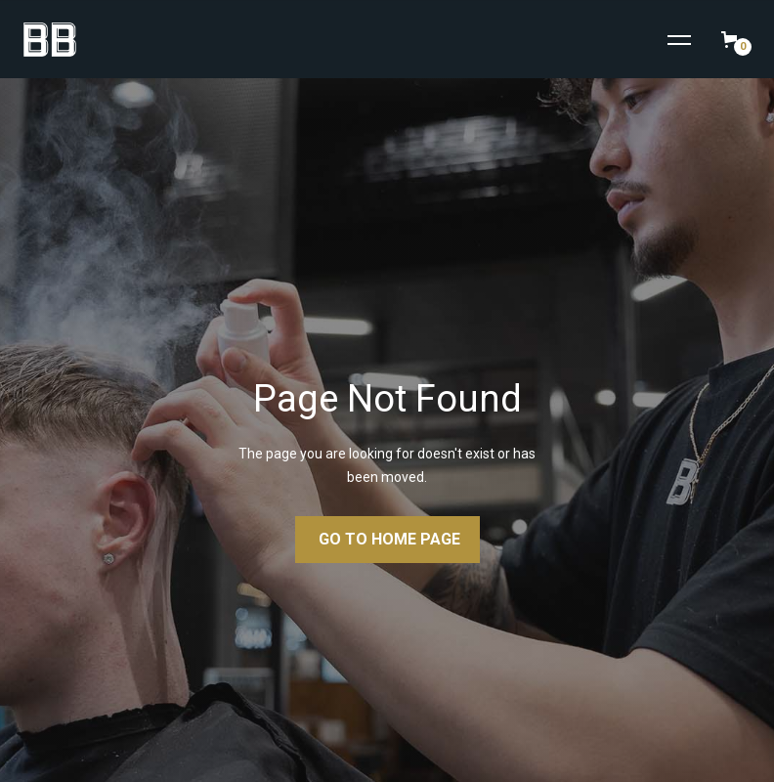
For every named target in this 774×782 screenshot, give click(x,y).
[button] (679, 40)
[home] (42, 39)
